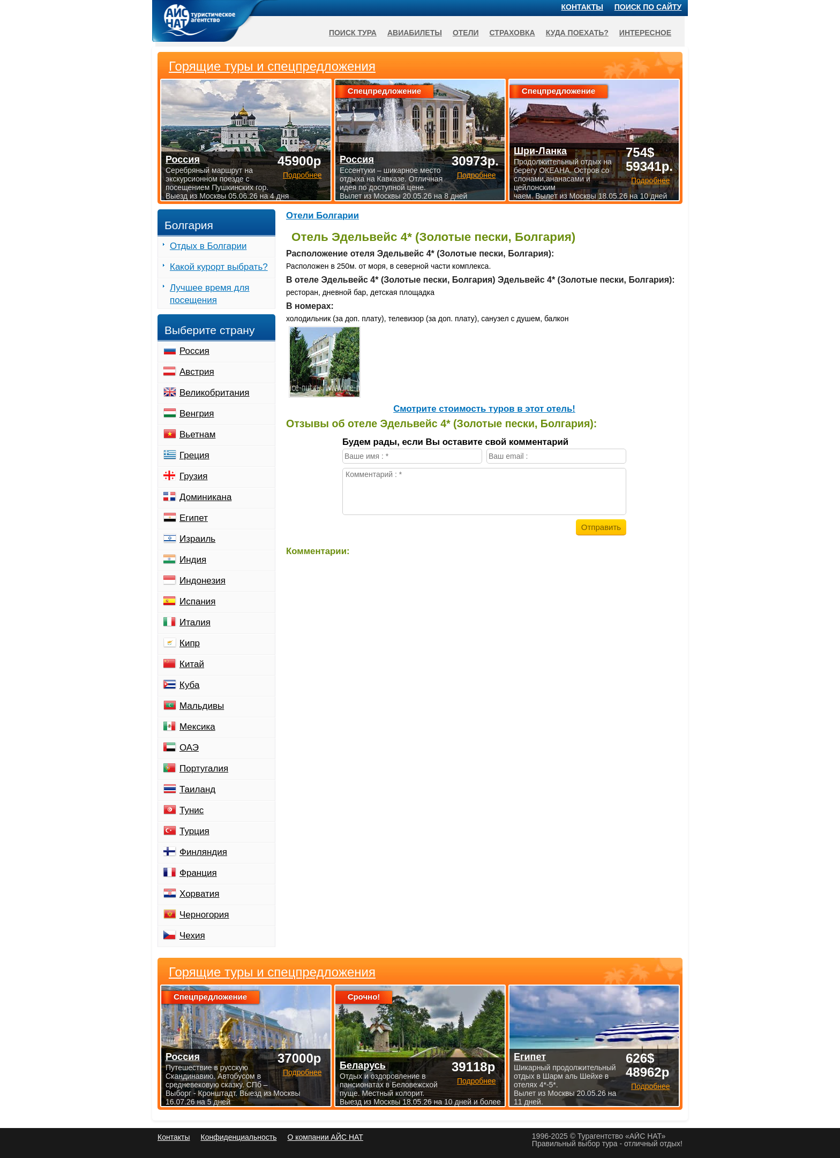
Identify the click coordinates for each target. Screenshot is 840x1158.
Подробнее (302, 1072)
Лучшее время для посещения (210, 294)
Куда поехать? (577, 32)
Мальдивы (201, 706)
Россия (194, 351)
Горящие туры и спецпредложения (272, 972)
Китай (191, 664)
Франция (198, 873)
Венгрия (196, 413)
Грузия (193, 476)
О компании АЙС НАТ (325, 1137)
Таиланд (197, 789)
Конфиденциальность (238, 1137)
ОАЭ (189, 748)
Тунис (191, 810)
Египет (193, 518)
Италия (195, 622)
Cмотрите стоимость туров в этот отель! (484, 409)
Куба (189, 685)
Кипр (189, 643)
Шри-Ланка (540, 151)
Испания (197, 601)
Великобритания (214, 393)
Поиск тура (353, 32)
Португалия (203, 768)
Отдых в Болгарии (208, 246)
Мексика (197, 727)
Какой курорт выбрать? (219, 267)
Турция (194, 831)
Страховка (512, 32)
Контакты (582, 7)
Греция (194, 455)
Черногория (204, 915)
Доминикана (205, 497)
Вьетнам (197, 434)
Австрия (196, 372)
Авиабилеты (414, 32)
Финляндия (203, 852)
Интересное (645, 32)
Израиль (197, 539)
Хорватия (199, 894)
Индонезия (202, 581)
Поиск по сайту (648, 7)
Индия (192, 560)
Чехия (192, 935)
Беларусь (363, 1065)
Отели (466, 32)
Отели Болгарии (322, 215)
